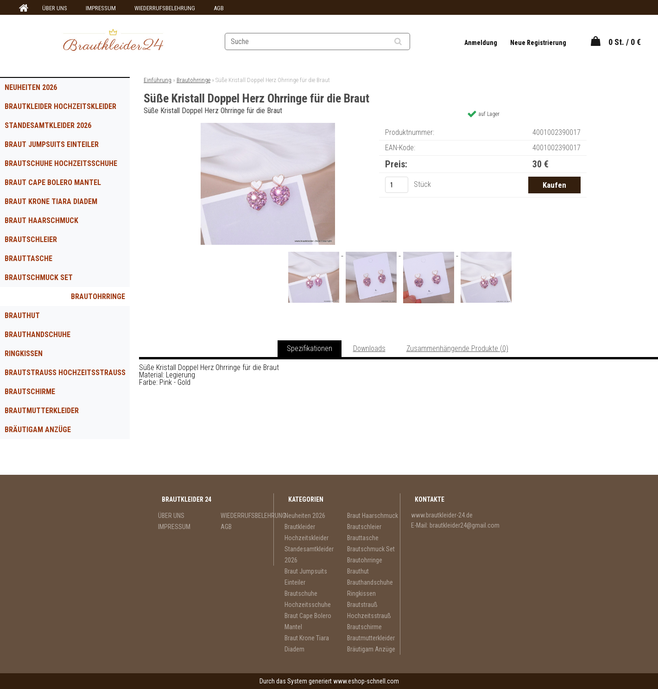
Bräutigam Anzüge (38, 429)
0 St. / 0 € (624, 42)
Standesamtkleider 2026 (48, 125)
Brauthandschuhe (37, 334)
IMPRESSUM (101, 8)
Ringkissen (24, 353)
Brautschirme (30, 391)
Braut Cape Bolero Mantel (53, 182)
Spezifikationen (309, 348)
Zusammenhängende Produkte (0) (457, 348)
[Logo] (113, 41)
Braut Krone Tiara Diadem (51, 201)
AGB (219, 8)
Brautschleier (31, 239)
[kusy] (396, 185)
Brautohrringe (98, 296)
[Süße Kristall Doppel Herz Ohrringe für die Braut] (268, 126)
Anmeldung (481, 42)
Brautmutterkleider (42, 410)
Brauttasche (28, 258)
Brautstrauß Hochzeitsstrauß (65, 372)
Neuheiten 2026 (31, 87)
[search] (409, 42)
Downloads (369, 348)
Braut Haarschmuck (41, 220)
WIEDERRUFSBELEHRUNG (164, 8)
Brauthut (22, 315)
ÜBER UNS (54, 8)
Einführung (157, 80)
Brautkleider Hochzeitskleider (60, 106)
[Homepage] (22, 8)
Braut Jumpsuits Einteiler (52, 144)
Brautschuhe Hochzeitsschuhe (61, 163)
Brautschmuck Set (39, 277)
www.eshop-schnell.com (366, 681)
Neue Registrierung (538, 42)
